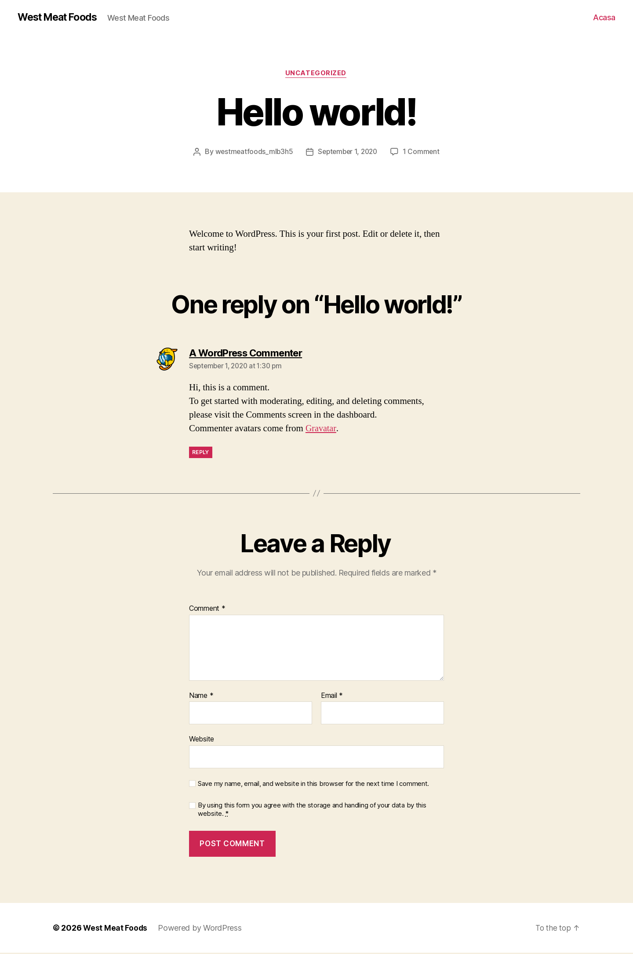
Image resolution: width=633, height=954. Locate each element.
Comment (207, 610)
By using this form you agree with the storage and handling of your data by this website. (312, 810)
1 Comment (423, 152)
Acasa (604, 17)
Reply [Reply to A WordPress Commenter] (200, 453)
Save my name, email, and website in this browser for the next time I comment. (313, 785)
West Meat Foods (60, 17)
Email (332, 697)
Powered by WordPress (201, 929)
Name (201, 697)
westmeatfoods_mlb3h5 (251, 152)
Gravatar (321, 430)
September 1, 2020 (347, 152)
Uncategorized (316, 74)
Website (201, 740)
